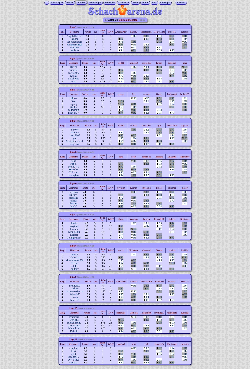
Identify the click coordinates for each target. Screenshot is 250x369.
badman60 (73, 109)
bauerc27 (75, 300)
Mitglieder (110, 2)
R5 (147, 36)
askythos (74, 226)
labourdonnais (74, 41)
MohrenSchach (74, 44)
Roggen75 (73, 356)
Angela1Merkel (74, 36)
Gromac (75, 297)
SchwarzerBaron (74, 291)
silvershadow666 (74, 260)
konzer (73, 200)
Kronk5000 (74, 232)
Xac (73, 101)
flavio (74, 223)
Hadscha (73, 169)
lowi (73, 351)
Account (181, 2)
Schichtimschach (74, 141)
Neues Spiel (57, 2)
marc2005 (75, 135)
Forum (145, 2)
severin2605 (74, 325)
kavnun (74, 229)
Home (135, 2)
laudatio (74, 50)
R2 (134, 36)
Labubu (74, 38)
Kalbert (74, 234)
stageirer (74, 144)
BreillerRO (74, 285)
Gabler (73, 107)
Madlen (75, 132)
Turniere (81, 2)
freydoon (73, 192)
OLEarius (73, 172)
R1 (185, 36)
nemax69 (73, 70)
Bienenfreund (74, 322)
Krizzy (73, 75)
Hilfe (154, 2)
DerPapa (74, 319)
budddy (75, 269)
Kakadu (74, 331)
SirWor (74, 129)
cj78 (73, 354)
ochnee (73, 98)
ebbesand (73, 197)
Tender (74, 263)
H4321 (73, 67)
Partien (70, 2)
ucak (73, 81)
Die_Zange (73, 359)
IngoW (73, 206)
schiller (75, 266)
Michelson (74, 257)
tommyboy (73, 175)
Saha (73, 161)
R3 (173, 36)
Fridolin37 (73, 112)
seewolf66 (73, 72)
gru (74, 138)
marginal (73, 348)
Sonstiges (165, 2)
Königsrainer (74, 237)
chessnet (73, 203)
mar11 (75, 254)
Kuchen (73, 195)
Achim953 (74, 294)
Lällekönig (73, 78)
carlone (74, 288)
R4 (160, 36)
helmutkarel (74, 328)
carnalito (73, 362)
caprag (73, 104)
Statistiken (123, 2)
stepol (73, 163)
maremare (74, 317)
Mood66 (74, 47)
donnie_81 (73, 166)
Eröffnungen (95, 2)
